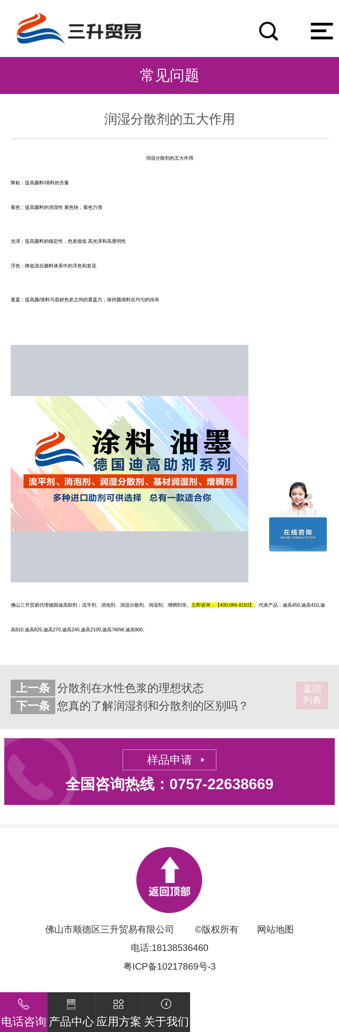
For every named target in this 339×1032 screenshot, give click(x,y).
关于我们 (166, 1010)
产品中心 (71, 1010)
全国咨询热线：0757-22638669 (169, 784)
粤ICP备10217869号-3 (169, 966)
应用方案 (118, 1010)
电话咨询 (23, 1010)
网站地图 (275, 929)
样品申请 (169, 760)
